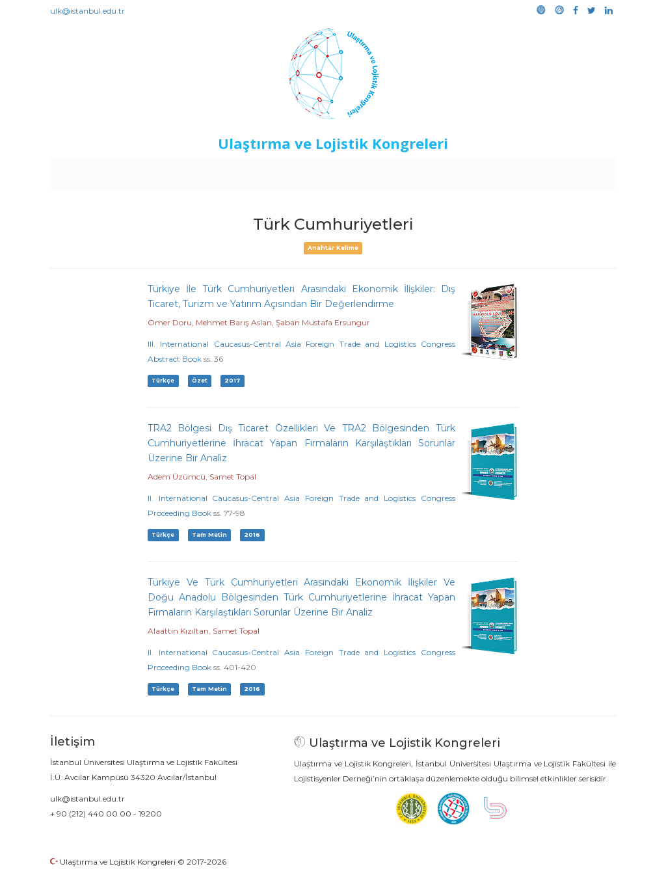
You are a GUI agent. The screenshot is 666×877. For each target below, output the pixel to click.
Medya (566, 170)
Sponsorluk (422, 170)
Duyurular (366, 170)
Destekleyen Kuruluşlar (230, 170)
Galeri (529, 170)
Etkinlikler (313, 170)
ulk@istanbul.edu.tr (87, 11)
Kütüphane (482, 170)
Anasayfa (105, 170)
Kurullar (151, 170)
